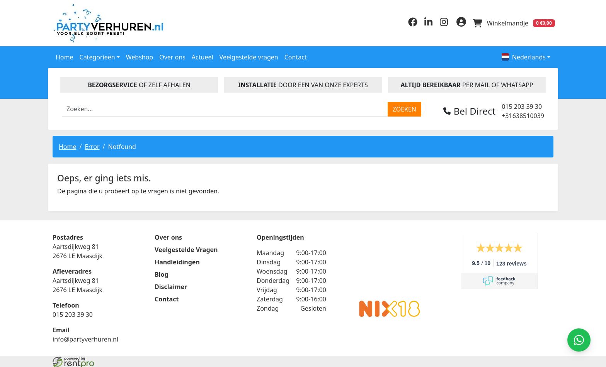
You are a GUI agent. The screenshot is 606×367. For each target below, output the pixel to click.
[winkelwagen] (512, 22)
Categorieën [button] (97, 55)
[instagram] (439, 23)
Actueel (202, 55)
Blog (162, 273)
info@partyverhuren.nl (85, 338)
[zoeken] (404, 107)
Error (92, 144)
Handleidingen (177, 261)
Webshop (139, 55)
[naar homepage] (111, 22)
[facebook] (408, 23)
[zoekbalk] (225, 107)
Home (64, 55)
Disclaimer (171, 285)
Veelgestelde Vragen (186, 248)
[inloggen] (457, 22)
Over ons (172, 55)
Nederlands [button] (524, 55)
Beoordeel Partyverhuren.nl (389, 262)
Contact (295, 55)
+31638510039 (523, 114)
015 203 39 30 (522, 104)
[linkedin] (423, 23)
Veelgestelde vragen (249, 55)
